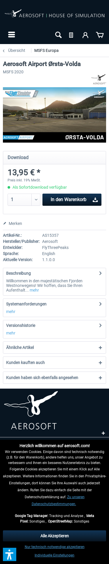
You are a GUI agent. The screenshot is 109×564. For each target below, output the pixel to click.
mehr (34, 290)
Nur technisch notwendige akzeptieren (55, 547)
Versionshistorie (20, 325)
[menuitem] (11, 34)
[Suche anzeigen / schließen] (58, 34)
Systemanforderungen (26, 304)
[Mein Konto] (86, 34)
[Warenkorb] (100, 34)
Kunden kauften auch (25, 362)
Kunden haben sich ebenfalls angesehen (42, 377)
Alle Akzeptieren (54, 536)
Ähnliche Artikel (20, 347)
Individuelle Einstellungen (54, 555)
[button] (9, 554)
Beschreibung (18, 273)
